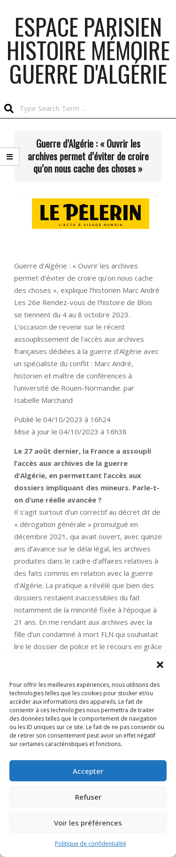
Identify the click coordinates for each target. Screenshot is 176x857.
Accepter (88, 771)
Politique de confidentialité (90, 844)
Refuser (88, 797)
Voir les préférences (88, 822)
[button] (161, 665)
